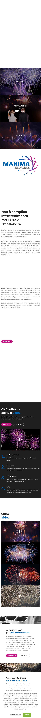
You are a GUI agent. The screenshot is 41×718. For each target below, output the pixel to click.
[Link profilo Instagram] (36, 4)
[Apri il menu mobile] (2, 4)
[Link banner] (20, 81)
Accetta (26, 715)
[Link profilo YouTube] (38, 4)
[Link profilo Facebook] (34, 4)
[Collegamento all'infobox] (20, 457)
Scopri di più (7, 341)
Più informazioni (15, 715)
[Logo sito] (20, 3)
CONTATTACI (18, 424)
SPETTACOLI (6, 424)
